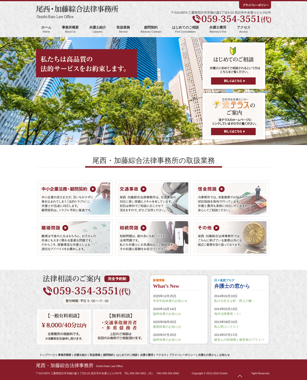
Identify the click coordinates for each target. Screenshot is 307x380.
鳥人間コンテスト (226, 326)
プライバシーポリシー (182, 354)
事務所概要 (70, 29)
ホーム (46, 29)
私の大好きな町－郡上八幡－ (234, 301)
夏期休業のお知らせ (167, 326)
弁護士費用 (217, 29)
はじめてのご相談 (185, 29)
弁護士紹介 (97, 29)
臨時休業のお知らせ (167, 314)
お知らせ (224, 354)
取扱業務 (123, 29)
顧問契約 (151, 29)
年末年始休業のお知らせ (170, 301)
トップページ (47, 354)
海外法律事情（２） (228, 314)
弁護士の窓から (207, 354)
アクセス (243, 29)
